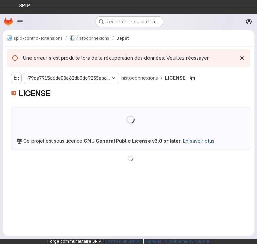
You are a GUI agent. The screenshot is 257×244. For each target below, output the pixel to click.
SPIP (19, 4)
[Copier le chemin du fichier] (192, 78)
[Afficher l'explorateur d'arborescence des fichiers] (16, 78)
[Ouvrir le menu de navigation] (20, 21)
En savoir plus (198, 141)
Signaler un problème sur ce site (177, 241)
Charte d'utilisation (123, 241)
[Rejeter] (242, 58)
